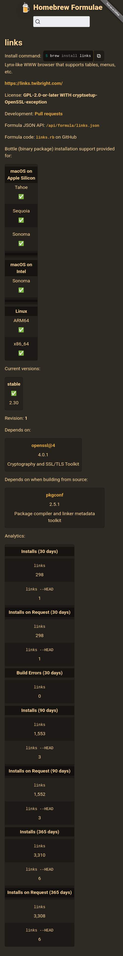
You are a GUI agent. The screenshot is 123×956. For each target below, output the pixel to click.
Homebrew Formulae (68, 7)
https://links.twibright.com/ (34, 83)
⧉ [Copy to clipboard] (99, 56)
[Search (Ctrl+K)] (61, 21)
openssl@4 (43, 445)
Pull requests (49, 114)
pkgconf (54, 495)
